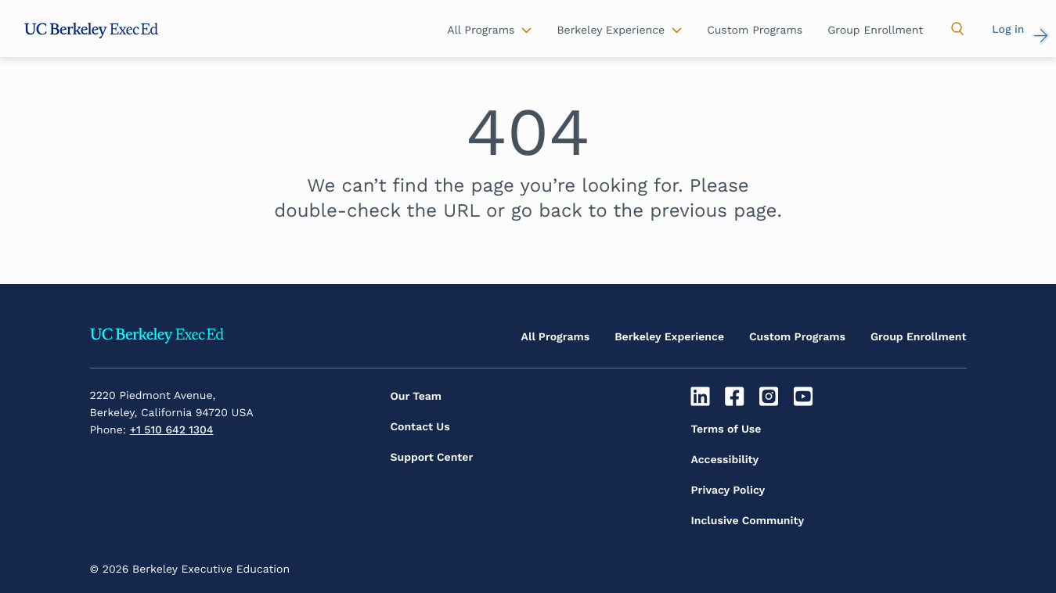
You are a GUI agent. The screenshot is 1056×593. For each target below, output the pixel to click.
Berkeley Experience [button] (611, 30)
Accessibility (725, 460)
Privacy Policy (728, 490)
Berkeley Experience (669, 337)
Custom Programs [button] (754, 30)
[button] (957, 29)
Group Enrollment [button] (875, 30)
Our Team (416, 396)
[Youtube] (805, 397)
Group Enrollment (918, 337)
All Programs (555, 337)
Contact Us (420, 427)
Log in (1008, 29)
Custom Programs (797, 337)
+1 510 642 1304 (172, 430)
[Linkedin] (702, 397)
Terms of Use (726, 429)
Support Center (432, 457)
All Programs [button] (480, 30)
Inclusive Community (748, 521)
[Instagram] (770, 397)
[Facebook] (736, 397)
